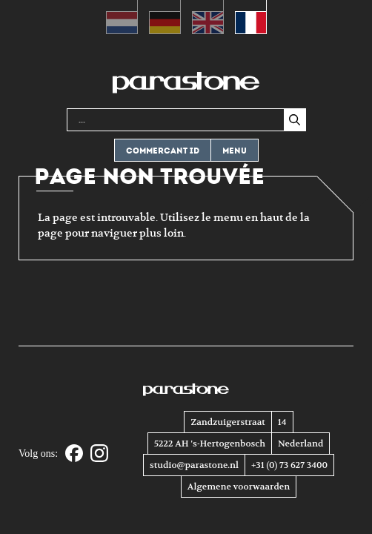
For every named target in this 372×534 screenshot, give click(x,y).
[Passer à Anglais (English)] (208, 17)
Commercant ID (162, 151)
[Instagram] (99, 454)
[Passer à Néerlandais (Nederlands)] (122, 17)
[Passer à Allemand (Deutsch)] (165, 17)
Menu (234, 151)
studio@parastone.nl (194, 465)
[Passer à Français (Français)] (251, 17)
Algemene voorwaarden (238, 486)
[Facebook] (74, 454)
